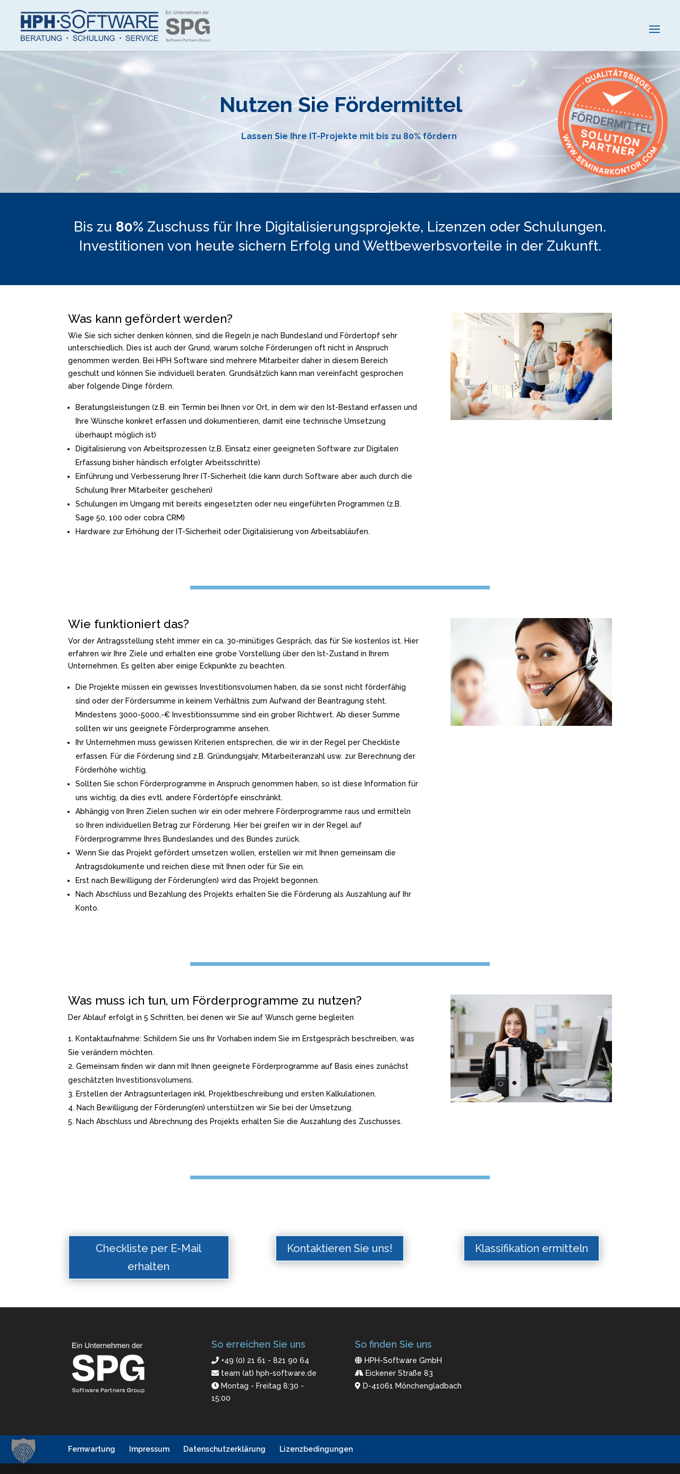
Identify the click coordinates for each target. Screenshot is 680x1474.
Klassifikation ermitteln (531, 1248)
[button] (23, 1450)
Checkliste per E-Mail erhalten (148, 1257)
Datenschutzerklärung (224, 1449)
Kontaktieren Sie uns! (340, 1248)
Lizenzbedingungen (316, 1449)
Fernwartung (91, 1449)
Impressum (149, 1449)
